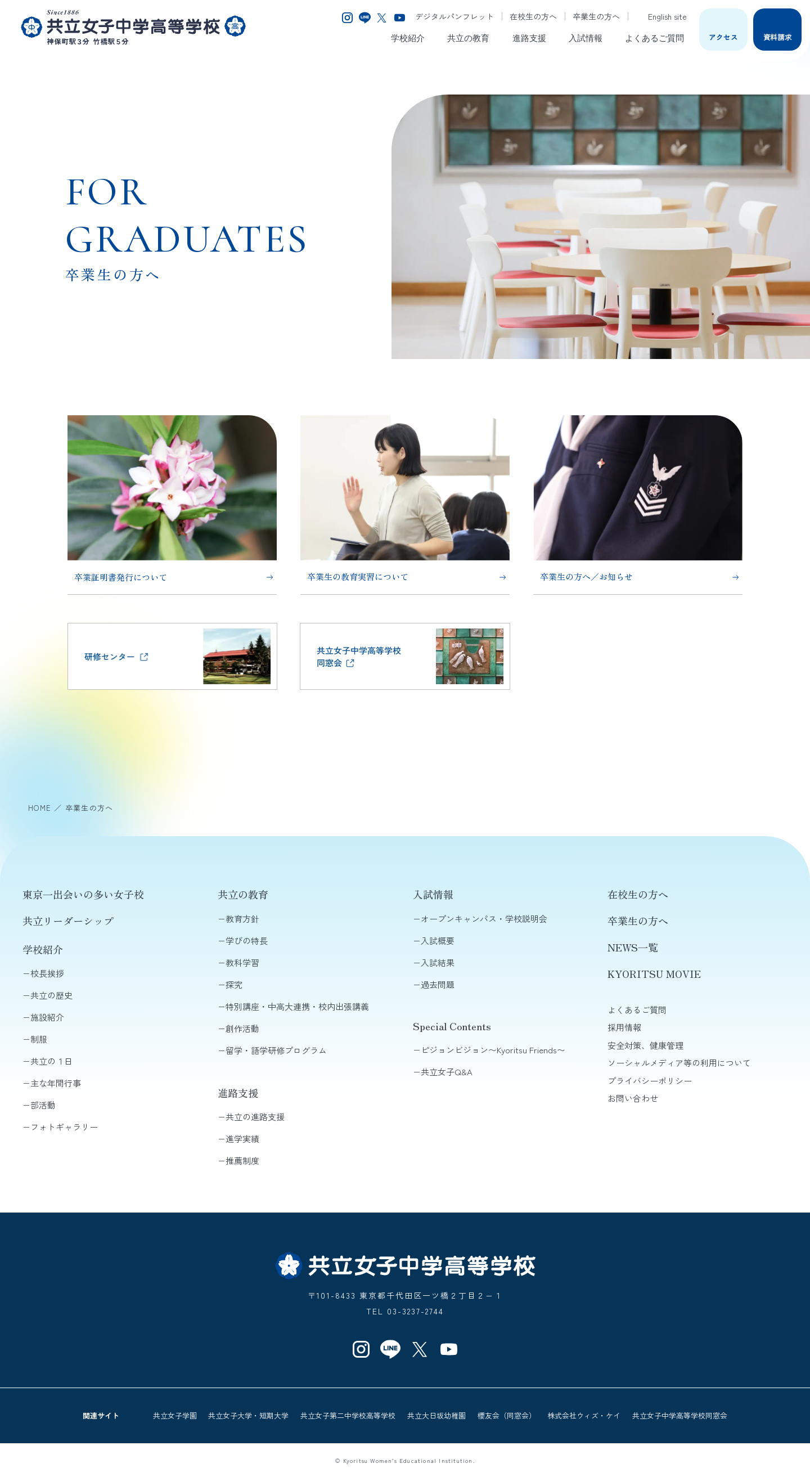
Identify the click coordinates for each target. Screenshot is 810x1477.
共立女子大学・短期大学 (248, 1415)
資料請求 (777, 37)
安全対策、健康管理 (645, 1045)
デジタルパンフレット (454, 16)
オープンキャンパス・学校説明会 (484, 918)
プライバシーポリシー (650, 1081)
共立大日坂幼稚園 (436, 1415)
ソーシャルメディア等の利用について (679, 1063)
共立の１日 (51, 1061)
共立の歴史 (51, 995)
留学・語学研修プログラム (276, 1050)
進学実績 (242, 1138)
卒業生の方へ (596, 16)
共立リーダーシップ (68, 920)
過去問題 (437, 984)
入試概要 (437, 940)
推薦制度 (242, 1160)
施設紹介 (47, 1017)
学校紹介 (408, 37)
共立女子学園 (175, 1415)
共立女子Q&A (446, 1072)
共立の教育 (468, 37)
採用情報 (624, 1027)
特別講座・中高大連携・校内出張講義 (297, 1006)
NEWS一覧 (633, 947)
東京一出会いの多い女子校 (83, 894)
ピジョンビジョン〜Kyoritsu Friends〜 (493, 1050)
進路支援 (529, 37)
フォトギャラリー (64, 1127)
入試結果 (437, 962)
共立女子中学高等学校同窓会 (679, 1415)
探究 (234, 984)
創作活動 (242, 1028)
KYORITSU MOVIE (654, 973)
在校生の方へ (533, 16)
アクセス (723, 37)
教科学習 (242, 962)
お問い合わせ (633, 1098)
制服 (38, 1039)
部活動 (43, 1105)
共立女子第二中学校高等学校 (347, 1415)
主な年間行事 (55, 1083)
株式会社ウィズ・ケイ (583, 1415)
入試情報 (585, 37)
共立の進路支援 (255, 1117)
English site (661, 16)
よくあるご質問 (654, 37)
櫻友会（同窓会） (507, 1415)
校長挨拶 (47, 973)
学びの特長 (247, 940)
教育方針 (242, 918)
